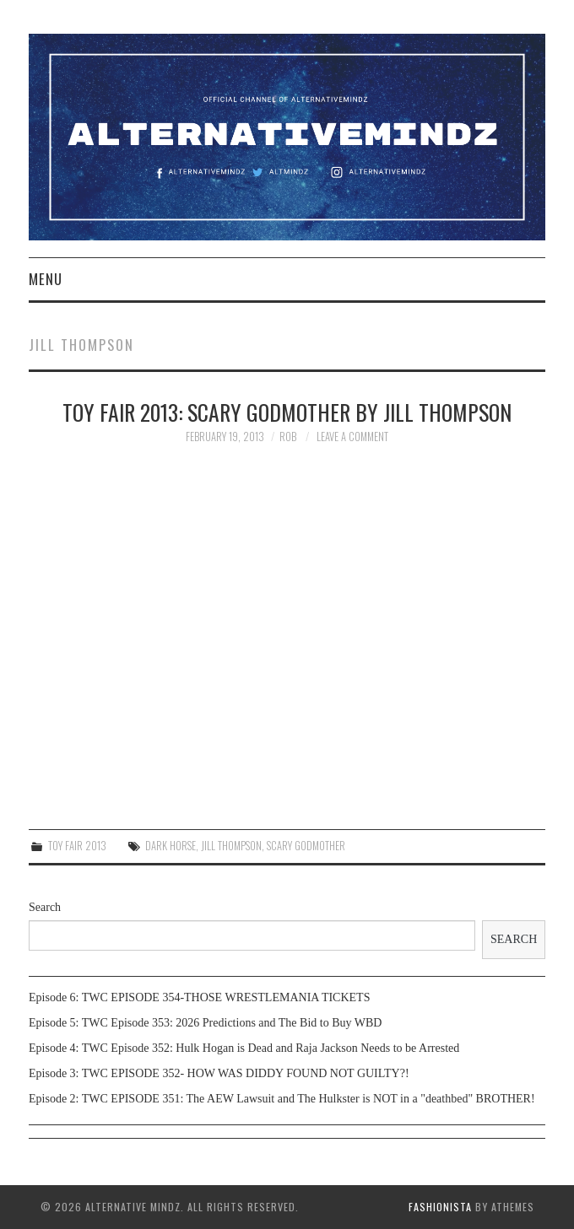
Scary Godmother (306, 846)
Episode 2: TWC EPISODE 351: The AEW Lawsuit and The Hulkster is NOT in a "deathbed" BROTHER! (282, 1098)
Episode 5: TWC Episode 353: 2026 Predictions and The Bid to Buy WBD (205, 1022)
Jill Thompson (231, 846)
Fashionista (440, 1207)
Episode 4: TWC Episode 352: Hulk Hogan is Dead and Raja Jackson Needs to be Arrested (244, 1048)
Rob (287, 437)
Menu (45, 278)
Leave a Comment (352, 437)
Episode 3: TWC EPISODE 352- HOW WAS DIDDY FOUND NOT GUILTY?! (219, 1073)
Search (45, 907)
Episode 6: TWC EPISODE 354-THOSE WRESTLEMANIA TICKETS (199, 997)
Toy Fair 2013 (77, 846)
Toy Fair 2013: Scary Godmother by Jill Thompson (287, 412)
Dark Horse (170, 846)
